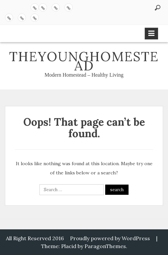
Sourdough (56, 7)
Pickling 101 (43, 7)
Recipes (35, 7)
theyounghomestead (84, 61)
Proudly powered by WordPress (110, 238)
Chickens (22, 17)
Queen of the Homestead (9, 17)
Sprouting (35, 17)
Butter (68, 7)
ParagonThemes (105, 246)
